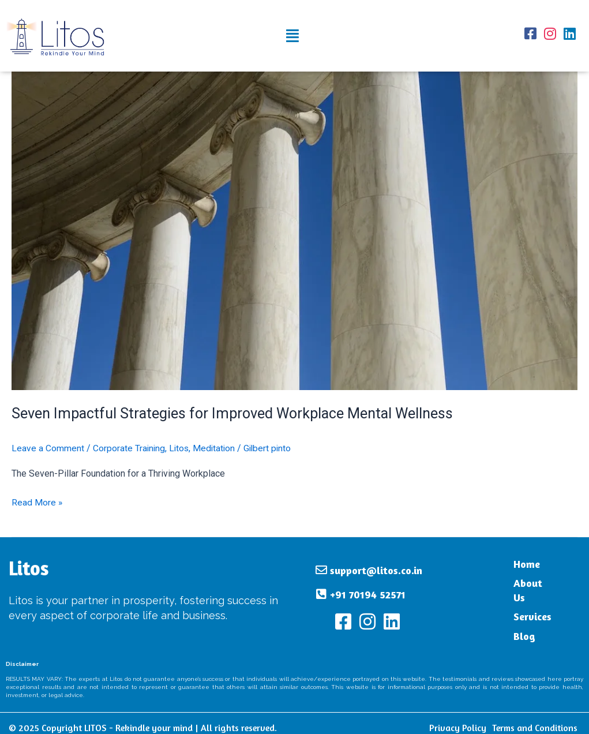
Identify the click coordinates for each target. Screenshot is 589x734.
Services (511, 604)
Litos (180, 448)
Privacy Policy (457, 719)
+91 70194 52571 (368, 589)
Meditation (216, 448)
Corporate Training (129, 448)
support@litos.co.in (376, 565)
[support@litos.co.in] (321, 565)
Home (505, 566)
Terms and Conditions (534, 719)
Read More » (37, 501)
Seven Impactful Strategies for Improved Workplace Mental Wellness (237, 413)
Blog (502, 623)
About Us (513, 585)
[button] (292, 35)
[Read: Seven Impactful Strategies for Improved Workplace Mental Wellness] (294, 229)
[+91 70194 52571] (321, 590)
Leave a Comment (48, 448)
